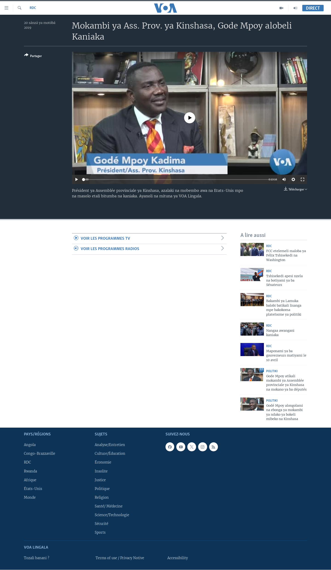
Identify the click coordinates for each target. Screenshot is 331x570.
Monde (30, 497)
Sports (100, 532)
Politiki (272, 371)
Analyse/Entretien (110, 445)
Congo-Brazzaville (39, 454)
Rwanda (30, 471)
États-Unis (33, 489)
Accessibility (177, 558)
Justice (100, 480)
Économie (103, 463)
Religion (102, 497)
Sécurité (101, 524)
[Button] (33, 56)
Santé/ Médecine (109, 506)
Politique (102, 489)
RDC (33, 8)
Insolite (101, 471)
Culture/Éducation (110, 454)
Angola (30, 445)
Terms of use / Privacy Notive (120, 558)
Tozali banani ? (36, 558)
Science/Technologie (112, 515)
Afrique (30, 480)
